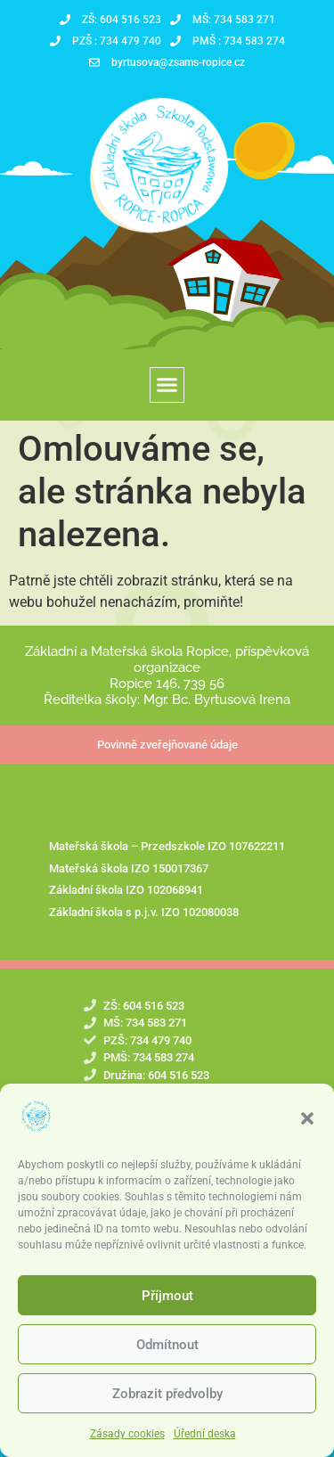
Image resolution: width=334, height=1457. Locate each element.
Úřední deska (205, 1434)
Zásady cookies (127, 1434)
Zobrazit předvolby (167, 1394)
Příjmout (167, 1296)
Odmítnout (167, 1345)
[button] (307, 1118)
